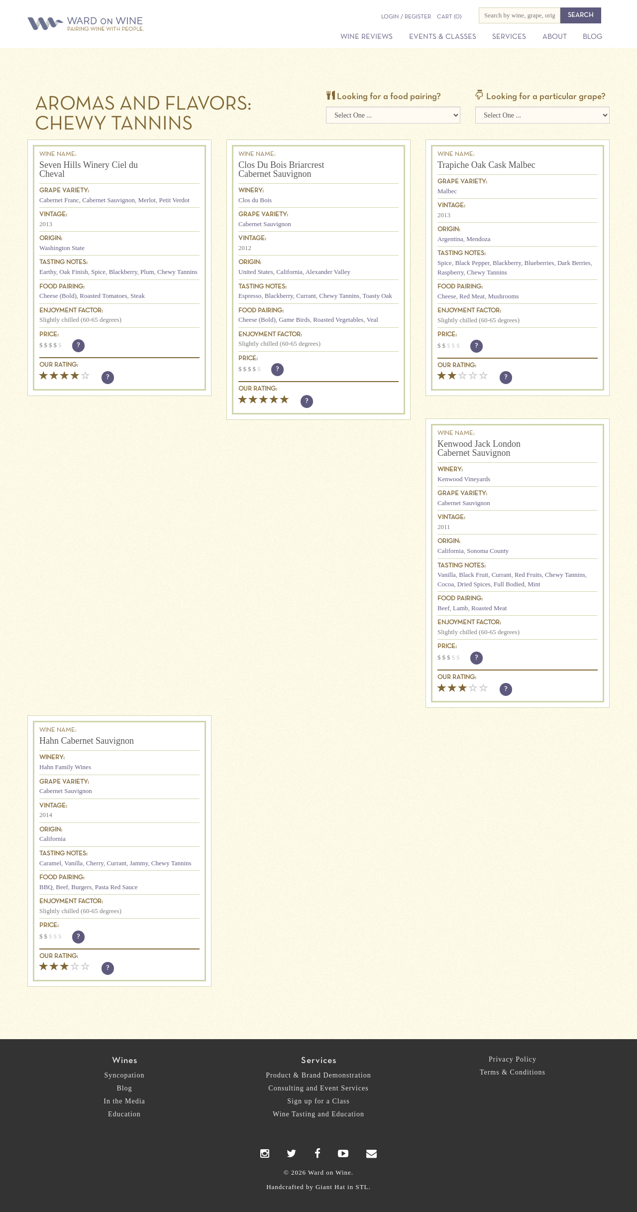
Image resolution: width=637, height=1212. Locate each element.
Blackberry (123, 271)
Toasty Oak (377, 295)
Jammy (139, 863)
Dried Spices (474, 584)
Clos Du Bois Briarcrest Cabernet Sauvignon (281, 169)
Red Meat (472, 296)
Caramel (50, 863)
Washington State (62, 248)
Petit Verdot (174, 200)
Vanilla (446, 574)
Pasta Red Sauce (116, 887)
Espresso (249, 295)
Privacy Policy (512, 1059)
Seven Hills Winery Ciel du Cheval (88, 169)
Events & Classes (442, 36)
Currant (306, 295)
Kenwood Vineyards (463, 479)
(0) (449, 16)
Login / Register (406, 16)
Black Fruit (473, 574)
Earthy (47, 271)
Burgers (81, 887)
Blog (592, 36)
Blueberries (539, 263)
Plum (147, 271)
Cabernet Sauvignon (108, 200)
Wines (124, 1061)
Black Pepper (472, 263)
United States (255, 271)
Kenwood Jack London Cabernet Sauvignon (479, 448)
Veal (372, 319)
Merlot (147, 200)
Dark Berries (574, 263)
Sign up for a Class (318, 1101)
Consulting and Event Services (318, 1088)
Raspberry (450, 272)
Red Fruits (528, 574)
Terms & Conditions (512, 1072)
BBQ (46, 887)
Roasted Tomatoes (103, 295)
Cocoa (445, 584)
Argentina (450, 239)
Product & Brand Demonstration (318, 1075)
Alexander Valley (328, 271)
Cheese (446, 296)
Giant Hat (330, 1187)
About (554, 36)
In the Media (124, 1101)
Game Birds (294, 319)
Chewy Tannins (177, 271)
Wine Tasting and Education (318, 1114)
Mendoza (478, 239)
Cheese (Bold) (58, 295)
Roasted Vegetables (338, 319)
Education (124, 1114)
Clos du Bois (255, 200)
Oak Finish (73, 271)
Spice (98, 271)
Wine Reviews (366, 36)
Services (509, 36)
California (289, 271)
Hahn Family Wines (65, 767)
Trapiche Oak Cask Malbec (486, 165)
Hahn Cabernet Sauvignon (86, 741)
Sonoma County (488, 550)
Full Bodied (509, 584)
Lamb (460, 608)
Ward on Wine (120, 24)
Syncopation (125, 1075)
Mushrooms (503, 296)
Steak (137, 295)
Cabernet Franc (59, 200)
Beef (443, 608)
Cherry (95, 863)
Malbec (447, 191)
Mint (534, 584)
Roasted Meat (489, 608)
